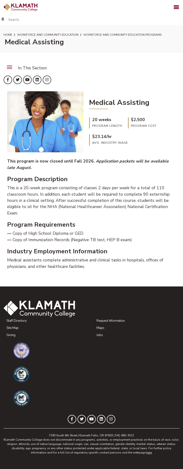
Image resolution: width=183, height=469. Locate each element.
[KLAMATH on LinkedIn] (37, 80)
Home (8, 35)
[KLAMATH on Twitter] (17, 80)
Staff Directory (16, 321)
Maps (100, 328)
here (149, 452)
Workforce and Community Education (47, 35)
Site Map (12, 328)
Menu (8, 64)
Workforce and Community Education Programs (122, 35)
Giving (10, 335)
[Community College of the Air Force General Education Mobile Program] (96, 350)
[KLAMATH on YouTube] (27, 80)
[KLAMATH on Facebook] (8, 80)
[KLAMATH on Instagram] (47, 80)
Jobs (100, 335)
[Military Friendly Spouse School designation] (96, 398)
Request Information (111, 321)
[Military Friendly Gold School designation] (96, 374)
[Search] (2, 19)
